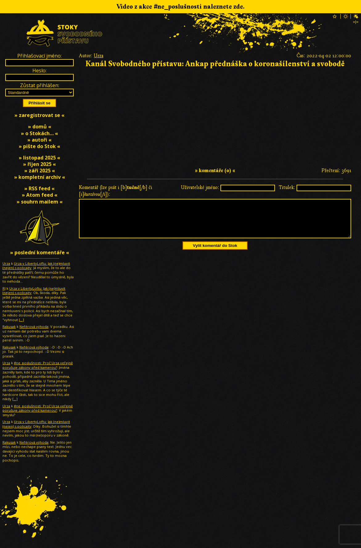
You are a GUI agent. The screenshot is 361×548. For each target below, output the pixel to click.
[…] (21, 319)
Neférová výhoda (33, 326)
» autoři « (39, 139)
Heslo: (39, 70)
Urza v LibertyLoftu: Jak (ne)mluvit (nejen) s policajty (36, 265)
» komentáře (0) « (215, 170)
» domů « (39, 126)
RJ (4, 288)
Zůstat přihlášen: (39, 85)
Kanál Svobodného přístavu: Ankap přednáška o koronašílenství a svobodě (215, 63)
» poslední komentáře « (39, 252)
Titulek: (287, 187)
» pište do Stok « (39, 146)
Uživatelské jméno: (200, 187)
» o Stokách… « (39, 133)
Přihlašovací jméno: (39, 55)
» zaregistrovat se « (39, 115)
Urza (98, 55)
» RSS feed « (39, 188)
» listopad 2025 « (39, 157)
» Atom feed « (39, 194)
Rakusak (9, 326)
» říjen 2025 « (39, 164)
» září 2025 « (39, 170)
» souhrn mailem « (40, 201)
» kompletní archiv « (39, 177)
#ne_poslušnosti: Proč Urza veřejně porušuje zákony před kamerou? (37, 365)
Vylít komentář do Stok (215, 253)
